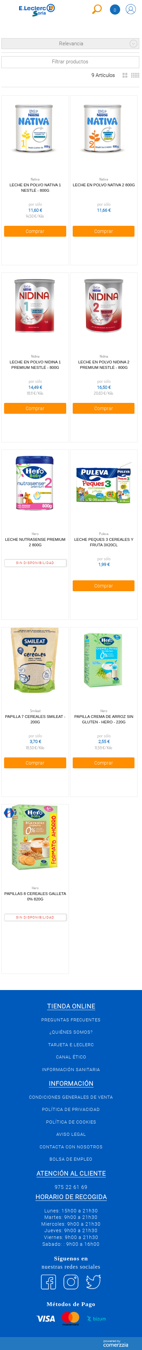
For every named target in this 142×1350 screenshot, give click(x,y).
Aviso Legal (71, 1134)
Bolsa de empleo (71, 1159)
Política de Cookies (71, 1122)
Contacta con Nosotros (71, 1146)
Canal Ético (71, 1056)
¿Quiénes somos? (71, 1032)
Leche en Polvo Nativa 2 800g (104, 185)
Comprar (35, 231)
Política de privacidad (71, 1109)
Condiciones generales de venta (71, 1097)
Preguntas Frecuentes (71, 1019)
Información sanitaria (71, 1069)
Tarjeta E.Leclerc (71, 1044)
